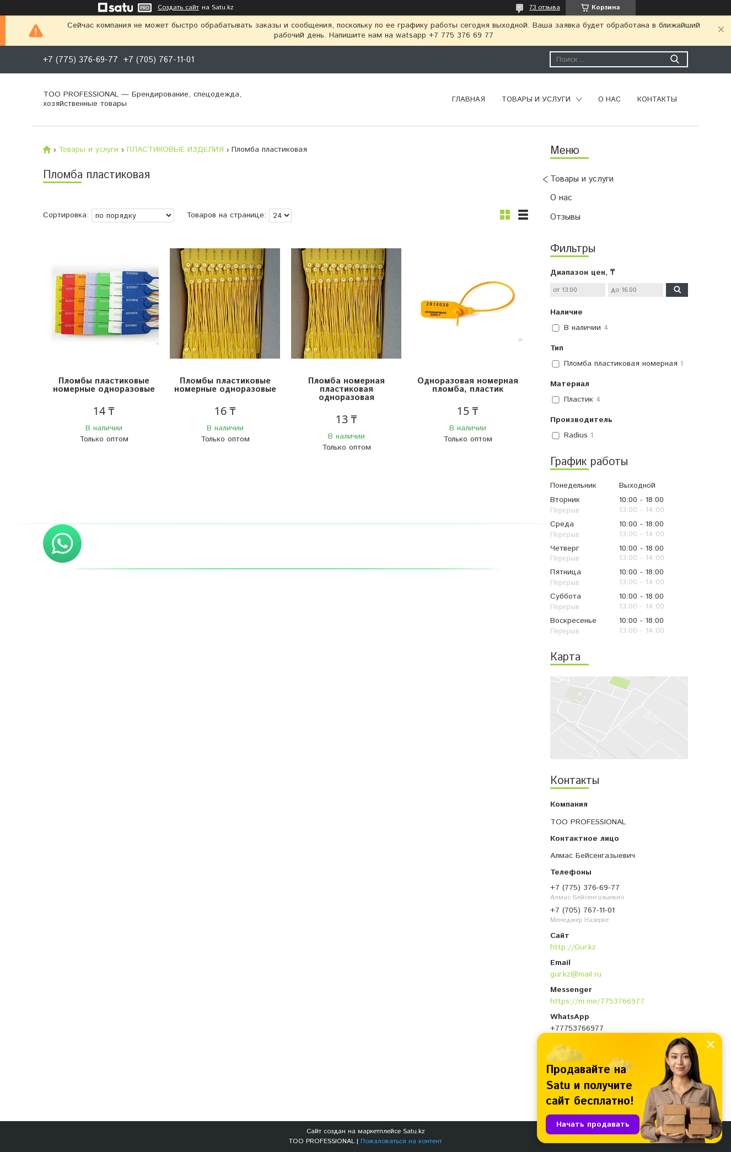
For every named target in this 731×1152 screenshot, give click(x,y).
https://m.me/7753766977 (597, 1001)
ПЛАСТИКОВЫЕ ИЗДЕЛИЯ (175, 149)
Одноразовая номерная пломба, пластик (467, 385)
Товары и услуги (536, 99)
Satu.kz (414, 1131)
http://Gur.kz (573, 947)
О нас (609, 99)
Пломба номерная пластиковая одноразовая (346, 389)
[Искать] (674, 59)
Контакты (657, 99)
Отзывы (565, 217)
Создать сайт (178, 8)
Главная (468, 99)
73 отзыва (544, 7)
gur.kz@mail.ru (575, 974)
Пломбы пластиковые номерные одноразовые (104, 385)
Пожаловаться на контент (401, 1141)
